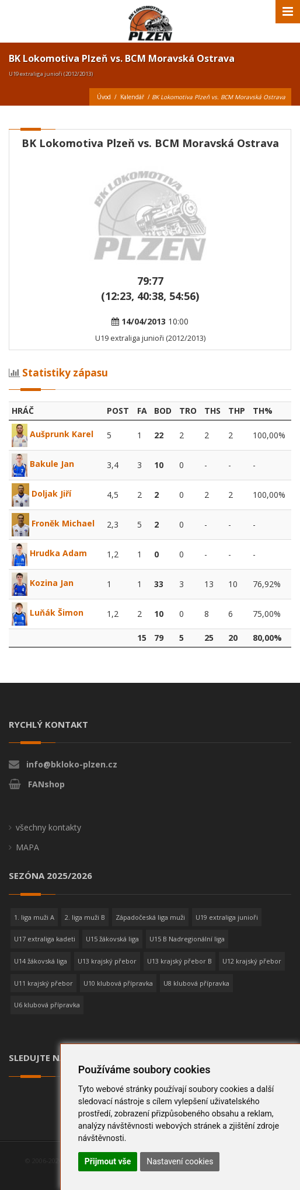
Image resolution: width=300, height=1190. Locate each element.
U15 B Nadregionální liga (187, 938)
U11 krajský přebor (43, 983)
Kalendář (132, 97)
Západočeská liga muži (150, 917)
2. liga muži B (85, 917)
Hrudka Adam (49, 553)
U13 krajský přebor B (179, 961)
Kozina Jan (43, 582)
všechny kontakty (48, 827)
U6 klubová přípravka (47, 1004)
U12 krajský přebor (251, 961)
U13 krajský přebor (107, 961)
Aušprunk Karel (52, 433)
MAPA (27, 847)
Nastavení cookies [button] (179, 1161)
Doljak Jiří (41, 493)
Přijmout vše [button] (108, 1161)
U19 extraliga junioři (227, 917)
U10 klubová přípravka (118, 983)
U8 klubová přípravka (196, 983)
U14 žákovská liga (40, 961)
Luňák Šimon (47, 612)
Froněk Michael (53, 523)
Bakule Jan (43, 463)
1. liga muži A (34, 917)
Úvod (104, 97)
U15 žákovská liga (112, 938)
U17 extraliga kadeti (44, 938)
